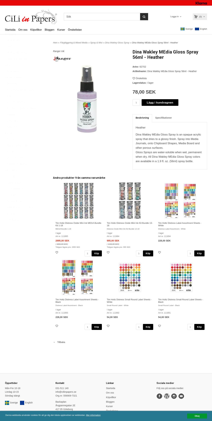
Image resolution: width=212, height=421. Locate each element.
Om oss (22, 29)
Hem (55, 42)
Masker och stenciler (16, 153)
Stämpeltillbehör (14, 197)
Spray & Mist (96, 42)
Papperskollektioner (16, 166)
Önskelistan (75, 29)
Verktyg (10, 221)
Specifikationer (163, 117)
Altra (7, 73)
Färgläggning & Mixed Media (20, 116)
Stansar (10, 184)
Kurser (61, 29)
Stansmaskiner (13, 190)
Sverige (187, 29)
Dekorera (11, 91)
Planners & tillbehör (16, 172)
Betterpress (12, 79)
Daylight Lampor (13, 85)
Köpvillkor (36, 29)
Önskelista (139, 78)
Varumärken (12, 48)
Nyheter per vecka (15, 60)
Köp (96, 253)
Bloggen (49, 29)
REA (8, 54)
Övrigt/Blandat (12, 228)
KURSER (10, 141)
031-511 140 (62, 388)
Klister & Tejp (12, 135)
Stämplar (10, 203)
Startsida (10, 29)
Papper (9, 159)
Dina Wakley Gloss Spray (117, 42)
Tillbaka (59, 342)
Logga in (174, 16)
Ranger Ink (58, 51)
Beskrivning (142, 117)
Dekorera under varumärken (20, 98)
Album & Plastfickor (16, 67)
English (201, 29)
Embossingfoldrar (15, 110)
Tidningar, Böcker (14, 209)
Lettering (9, 147)
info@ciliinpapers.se (65, 392)
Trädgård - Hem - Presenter (20, 215)
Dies (8, 104)
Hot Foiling (11, 129)
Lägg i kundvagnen (160, 102)
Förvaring (11, 122)
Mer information (100, 415)
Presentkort (11, 178)
